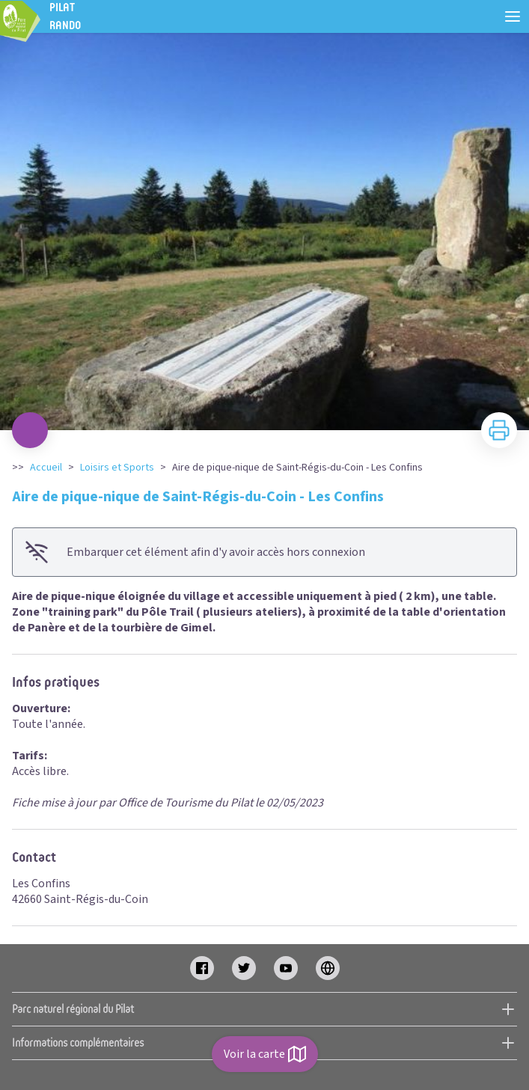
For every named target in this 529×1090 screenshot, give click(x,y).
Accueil (46, 467)
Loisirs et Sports (117, 467)
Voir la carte (265, 1054)
